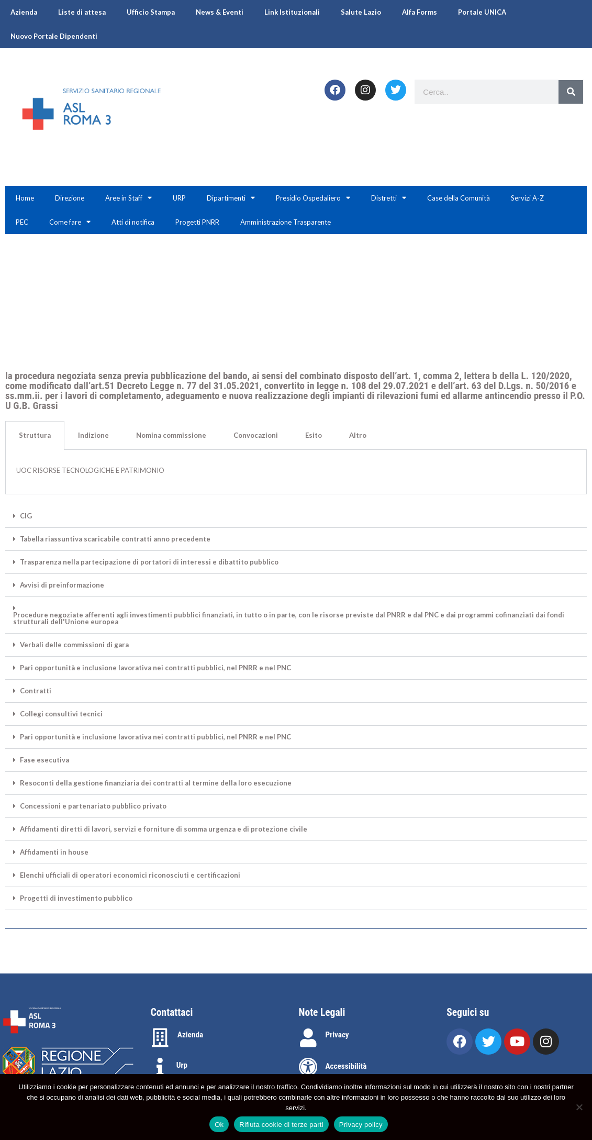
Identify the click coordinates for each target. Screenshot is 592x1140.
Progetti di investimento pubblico (76, 898)
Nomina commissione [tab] (171, 435)
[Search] (571, 92)
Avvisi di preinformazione (62, 585)
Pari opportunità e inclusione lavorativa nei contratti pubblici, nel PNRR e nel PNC (155, 668)
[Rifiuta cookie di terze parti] (579, 1107)
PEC (22, 222)
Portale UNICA (482, 12)
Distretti (388, 197)
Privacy (337, 1034)
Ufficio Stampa (151, 12)
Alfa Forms (419, 12)
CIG (26, 516)
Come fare (70, 221)
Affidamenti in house (54, 852)
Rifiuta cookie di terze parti (281, 1124)
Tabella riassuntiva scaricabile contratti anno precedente (115, 539)
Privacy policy (361, 1124)
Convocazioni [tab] (255, 435)
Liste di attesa (82, 12)
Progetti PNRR (197, 222)
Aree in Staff (128, 197)
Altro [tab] (357, 435)
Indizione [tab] (93, 435)
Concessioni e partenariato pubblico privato (93, 806)
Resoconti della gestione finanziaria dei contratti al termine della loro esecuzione (156, 783)
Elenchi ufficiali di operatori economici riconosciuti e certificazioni (130, 875)
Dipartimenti (231, 197)
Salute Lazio (361, 12)
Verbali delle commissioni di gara (74, 644)
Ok (219, 1124)
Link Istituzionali (292, 12)
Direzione (69, 198)
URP (179, 198)
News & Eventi (219, 12)
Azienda (23, 12)
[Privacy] (308, 1037)
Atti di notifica (132, 222)
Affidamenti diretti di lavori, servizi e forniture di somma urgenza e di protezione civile (163, 829)
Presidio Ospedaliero (313, 197)
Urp (181, 1065)
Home (25, 198)
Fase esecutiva (44, 760)
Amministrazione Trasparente (285, 222)
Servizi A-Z (527, 198)
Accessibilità (346, 1066)
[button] (296, 516)
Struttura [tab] (35, 435)
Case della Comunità (458, 198)
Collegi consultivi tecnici (61, 714)
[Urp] (160, 1067)
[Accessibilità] (308, 1067)
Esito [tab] (313, 435)
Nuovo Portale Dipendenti (53, 36)
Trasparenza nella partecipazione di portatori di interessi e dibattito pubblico (149, 562)
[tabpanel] (296, 472)
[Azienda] (160, 1037)
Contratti (35, 691)
